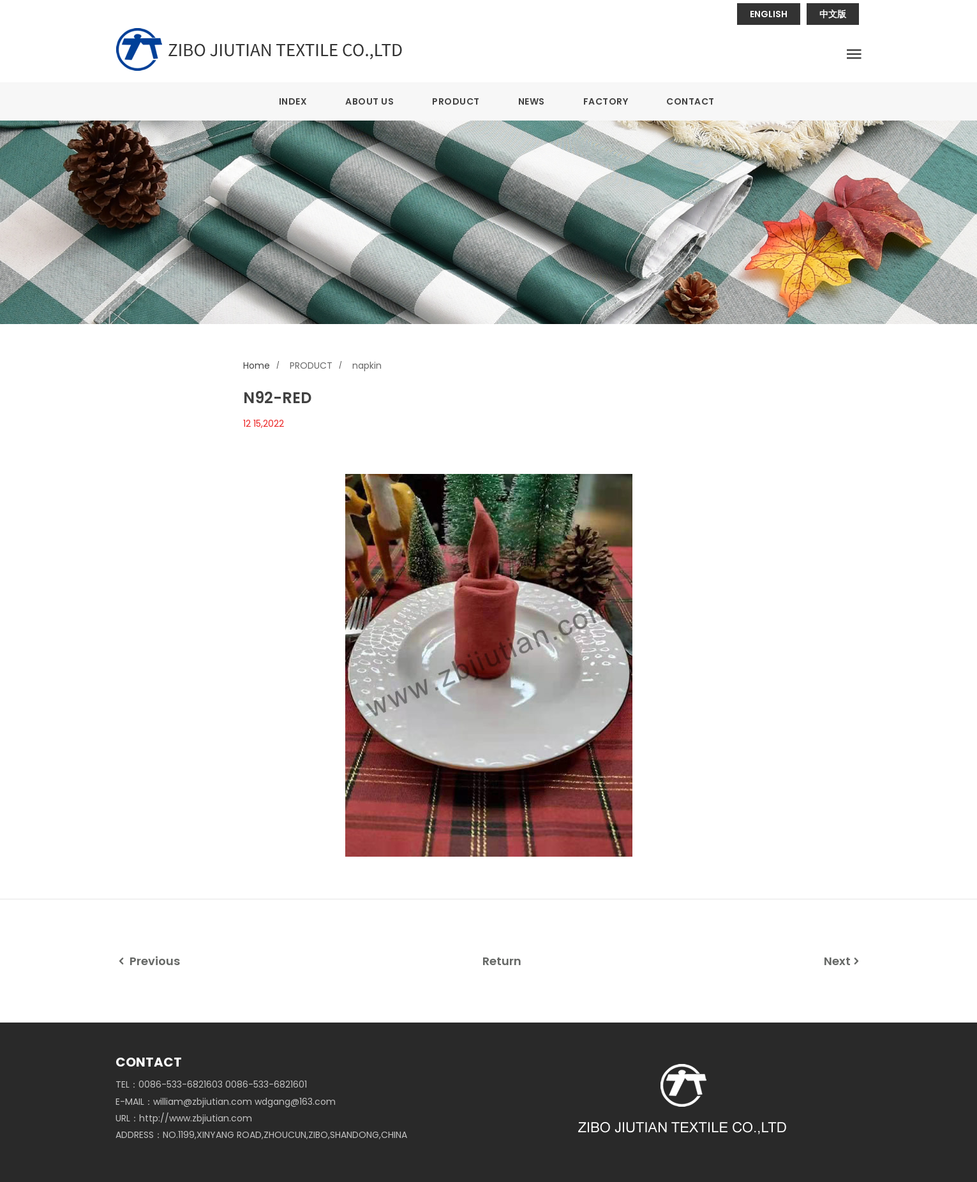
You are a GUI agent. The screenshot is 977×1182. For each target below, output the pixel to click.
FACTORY (606, 101)
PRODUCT (456, 101)
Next (843, 961)
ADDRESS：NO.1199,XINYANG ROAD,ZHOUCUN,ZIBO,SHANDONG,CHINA (261, 1134)
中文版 (832, 14)
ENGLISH (768, 14)
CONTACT (690, 101)
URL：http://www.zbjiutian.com (184, 1118)
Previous (148, 961)
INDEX (293, 101)
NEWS (531, 101)
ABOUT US (369, 101)
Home (256, 365)
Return (501, 961)
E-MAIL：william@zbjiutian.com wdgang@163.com (226, 1101)
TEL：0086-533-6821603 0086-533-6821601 (211, 1084)
